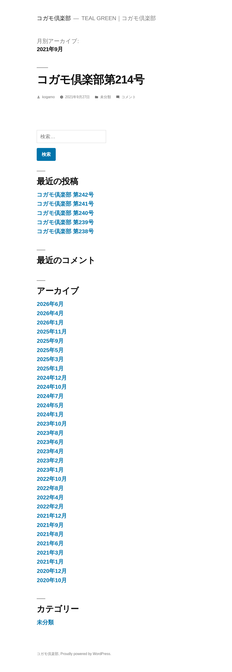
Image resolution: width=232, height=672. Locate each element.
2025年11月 (52, 332)
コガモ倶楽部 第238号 (65, 231)
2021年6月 (50, 543)
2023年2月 (50, 461)
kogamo (48, 97)
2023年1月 (50, 470)
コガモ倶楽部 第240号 (65, 213)
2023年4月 (50, 451)
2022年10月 (52, 479)
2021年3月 (50, 553)
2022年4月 (50, 497)
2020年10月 (52, 580)
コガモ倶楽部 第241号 (65, 204)
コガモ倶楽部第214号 (90, 79)
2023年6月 (50, 442)
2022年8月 (50, 488)
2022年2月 (50, 506)
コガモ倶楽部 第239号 (65, 222)
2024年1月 (50, 414)
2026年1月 (50, 322)
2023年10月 (52, 424)
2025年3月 (50, 359)
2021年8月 (50, 534)
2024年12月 (52, 378)
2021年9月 (50, 525)
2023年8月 (50, 433)
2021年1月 (50, 562)
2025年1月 (50, 368)
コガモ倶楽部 (54, 18)
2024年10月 (52, 387)
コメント (128, 97)
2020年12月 (52, 571)
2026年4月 (50, 313)
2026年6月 (50, 304)
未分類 (105, 97)
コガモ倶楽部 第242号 (65, 195)
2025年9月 (50, 341)
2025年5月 (50, 350)
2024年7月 (50, 396)
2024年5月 (50, 405)
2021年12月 (52, 516)
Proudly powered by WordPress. (85, 654)
